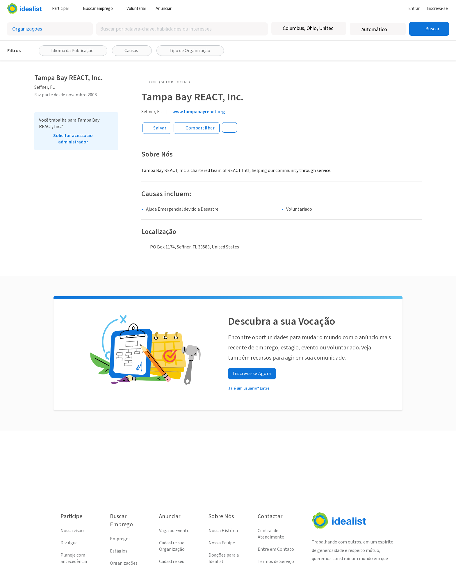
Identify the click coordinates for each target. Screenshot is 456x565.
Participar (63, 9)
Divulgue (69, 543)
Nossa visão (72, 530)
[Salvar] (156, 128)
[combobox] (182, 29)
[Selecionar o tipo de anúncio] (50, 28)
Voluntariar (136, 9)
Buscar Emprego (100, 9)
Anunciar (166, 9)
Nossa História (223, 530)
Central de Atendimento (271, 533)
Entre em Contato (276, 549)
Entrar (414, 9)
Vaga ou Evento (174, 530)
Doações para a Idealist (224, 558)
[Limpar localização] (338, 28)
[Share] (197, 128)
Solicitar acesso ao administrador (73, 138)
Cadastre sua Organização (172, 546)
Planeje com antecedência (73, 558)
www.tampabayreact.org (198, 111)
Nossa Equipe (222, 543)
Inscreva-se (437, 9)
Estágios (118, 551)
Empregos (120, 539)
